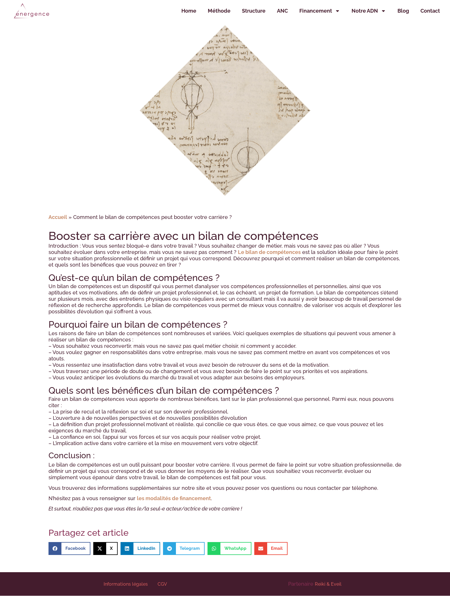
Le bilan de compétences (269, 252)
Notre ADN (369, 10)
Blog (403, 11)
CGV (162, 584)
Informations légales (126, 584)
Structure (253, 11)
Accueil (58, 217)
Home (188, 11)
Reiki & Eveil (328, 584)
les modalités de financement (174, 498)
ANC (282, 11)
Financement (319, 10)
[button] (69, 548)
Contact (430, 11)
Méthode (219, 11)
